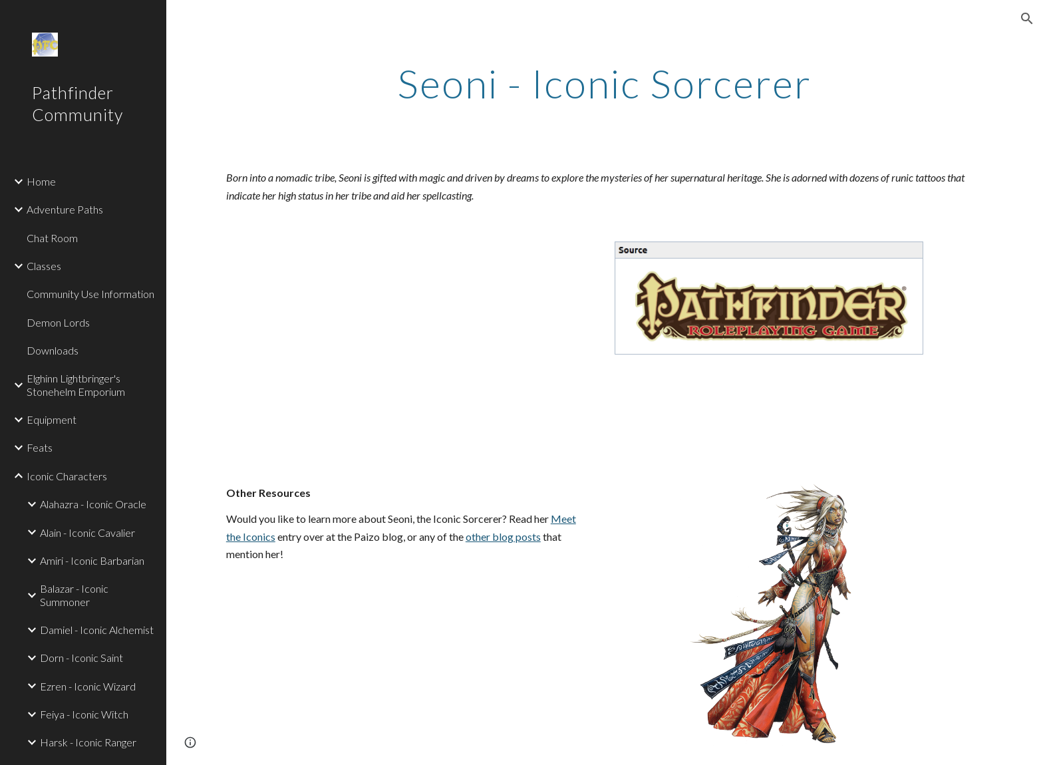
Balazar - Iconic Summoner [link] (74, 594)
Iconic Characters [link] (67, 476)
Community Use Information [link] (90, 293)
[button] (1027, 19)
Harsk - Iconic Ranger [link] (88, 742)
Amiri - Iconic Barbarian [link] (92, 560)
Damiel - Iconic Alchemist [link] (97, 629)
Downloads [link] (52, 350)
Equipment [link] (51, 419)
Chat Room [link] (52, 237)
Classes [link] (44, 265)
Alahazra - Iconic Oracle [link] (93, 504)
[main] (604, 83)
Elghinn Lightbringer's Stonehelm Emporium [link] (76, 384)
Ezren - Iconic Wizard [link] (88, 686)
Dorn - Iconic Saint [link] (81, 657)
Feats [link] (40, 447)
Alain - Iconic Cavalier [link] (87, 532)
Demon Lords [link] (58, 322)
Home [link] (41, 181)
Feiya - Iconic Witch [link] (84, 714)
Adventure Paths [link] (65, 209)
